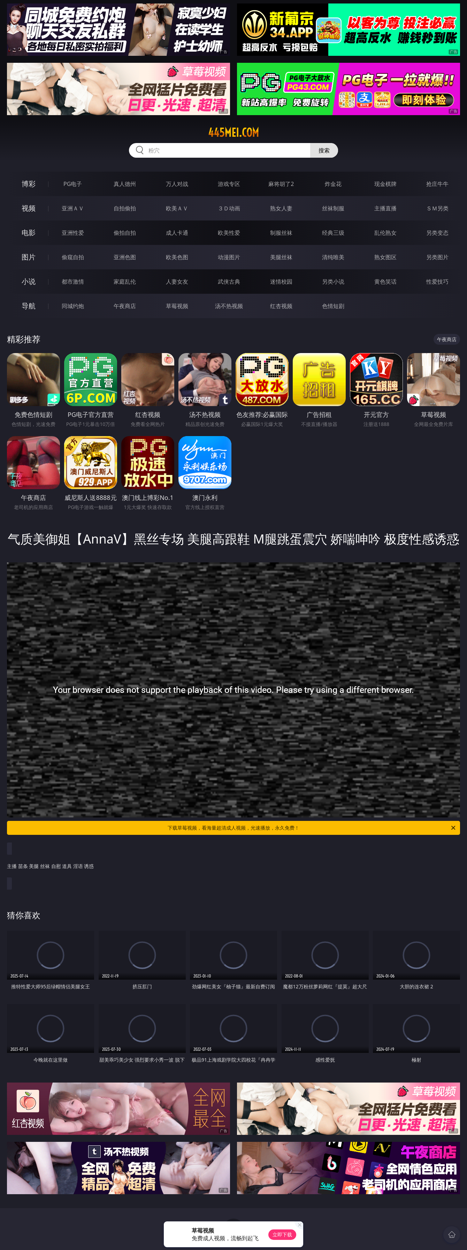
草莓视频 (177, 306)
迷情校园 (281, 281)
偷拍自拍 (125, 233)
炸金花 (333, 184)
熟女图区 (385, 257)
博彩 (29, 183)
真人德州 (125, 184)
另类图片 (437, 257)
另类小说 (333, 281)
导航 (29, 305)
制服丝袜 (281, 233)
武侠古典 (229, 281)
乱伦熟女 (385, 233)
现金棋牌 (385, 184)
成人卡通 (177, 233)
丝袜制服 (333, 208)
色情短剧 (333, 306)
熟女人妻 (281, 208)
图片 (29, 257)
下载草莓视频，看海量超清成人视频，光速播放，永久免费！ (312, 828)
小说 (29, 281)
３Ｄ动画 (229, 208)
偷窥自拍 (73, 257)
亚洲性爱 (73, 233)
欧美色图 (177, 257)
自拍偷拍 (125, 208)
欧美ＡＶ (177, 208)
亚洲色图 (125, 257)
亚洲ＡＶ (73, 208)
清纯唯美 (333, 257)
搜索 (324, 150)
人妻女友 (177, 281)
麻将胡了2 (281, 184)
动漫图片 (229, 257)
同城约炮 (73, 306)
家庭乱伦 (125, 281)
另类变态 (437, 233)
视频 (29, 208)
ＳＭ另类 (437, 208)
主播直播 (385, 208)
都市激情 (73, 281)
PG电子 (72, 184)
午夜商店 (125, 306)
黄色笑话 (385, 281)
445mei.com (233, 133)
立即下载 (282, 1234)
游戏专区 (229, 184)
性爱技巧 (437, 281)
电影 (29, 232)
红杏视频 (281, 306)
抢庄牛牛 (437, 184)
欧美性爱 (229, 233)
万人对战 (177, 184)
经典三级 (333, 233)
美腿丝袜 (281, 257)
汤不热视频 (229, 306)
